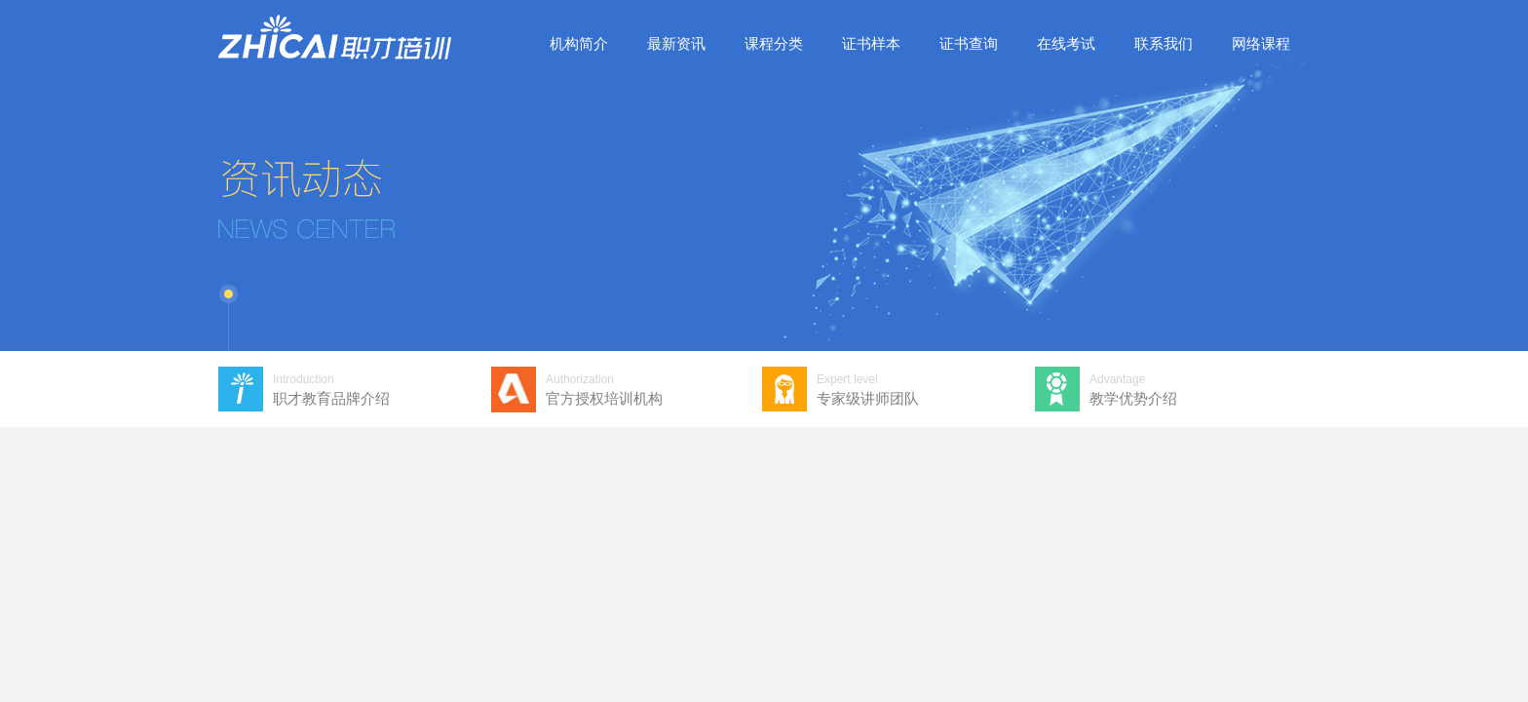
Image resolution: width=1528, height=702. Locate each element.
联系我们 (1163, 43)
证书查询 (968, 43)
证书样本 (871, 43)
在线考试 (1066, 43)
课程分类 (774, 43)
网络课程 (1261, 43)
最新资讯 (676, 43)
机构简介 (579, 43)
